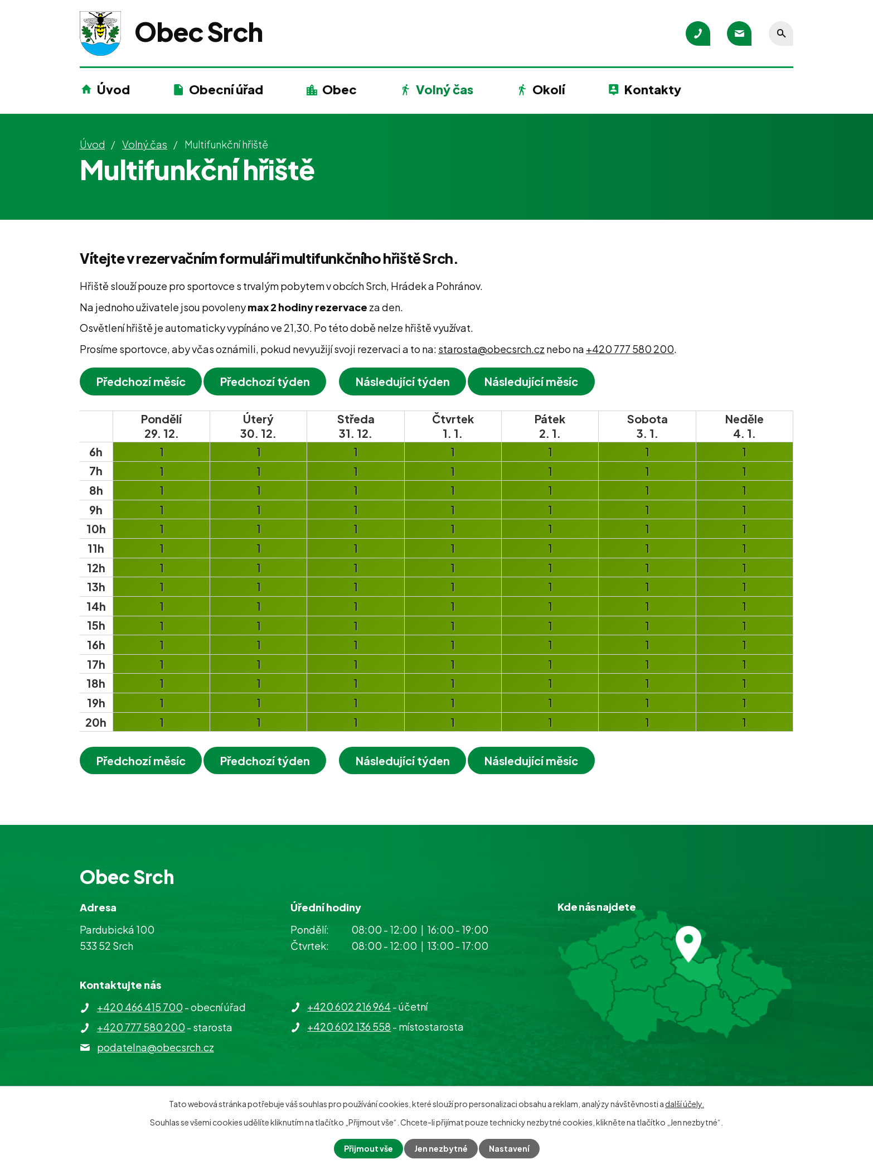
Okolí (548, 89)
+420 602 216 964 (349, 1006)
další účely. (684, 1104)
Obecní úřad (226, 89)
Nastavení (509, 1148)
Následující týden (403, 381)
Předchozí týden (265, 381)
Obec (339, 89)
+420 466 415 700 (140, 1007)
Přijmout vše (368, 1148)
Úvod (113, 89)
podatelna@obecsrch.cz (155, 1047)
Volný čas (444, 89)
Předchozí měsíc (141, 381)
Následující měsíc (532, 381)
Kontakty (652, 89)
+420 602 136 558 (349, 1026)
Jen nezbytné (441, 1148)
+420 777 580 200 (630, 348)
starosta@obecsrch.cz (491, 348)
